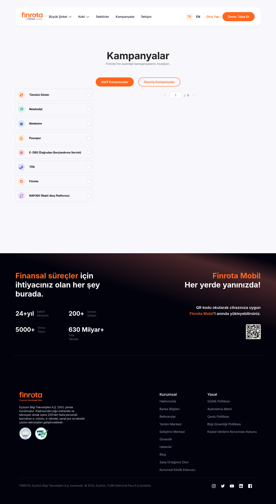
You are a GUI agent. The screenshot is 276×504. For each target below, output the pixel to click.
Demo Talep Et (238, 17)
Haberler (165, 447)
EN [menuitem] (198, 17)
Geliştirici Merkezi (172, 432)
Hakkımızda (167, 401)
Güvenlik (165, 439)
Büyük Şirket (60, 17)
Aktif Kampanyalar (114, 82)
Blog (162, 454)
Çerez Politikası (218, 416)
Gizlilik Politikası (218, 401)
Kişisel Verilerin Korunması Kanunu (232, 432)
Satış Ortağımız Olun (174, 462)
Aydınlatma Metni (219, 409)
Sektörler (102, 17)
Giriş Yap (212, 17)
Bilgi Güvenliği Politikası (224, 424)
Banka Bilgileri (169, 409)
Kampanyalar (125, 17)
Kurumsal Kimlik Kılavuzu (177, 470)
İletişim (146, 17)
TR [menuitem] (189, 17)
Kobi (83, 17)
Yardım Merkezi (170, 424)
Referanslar (167, 416)
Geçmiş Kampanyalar (159, 82)
